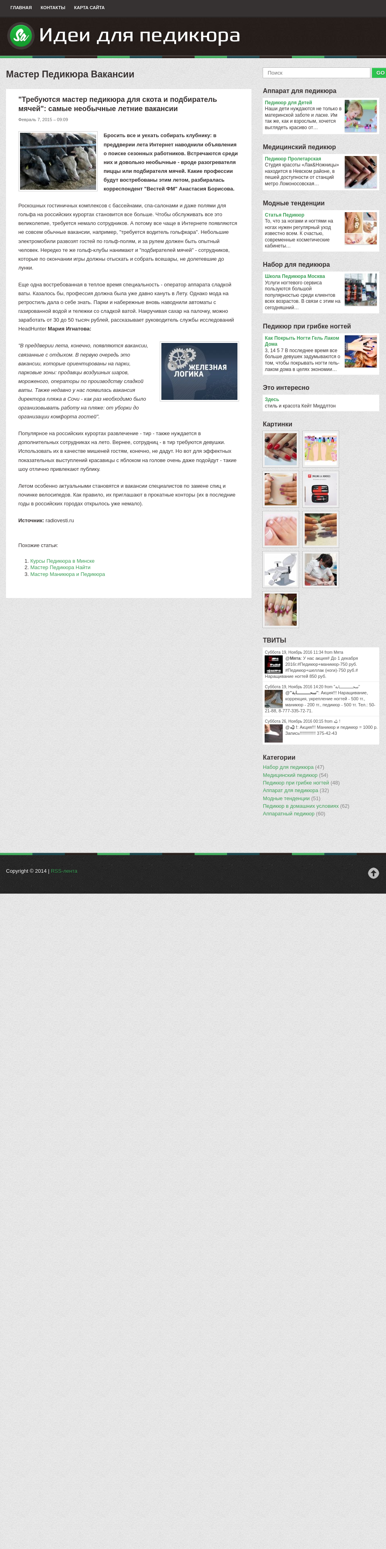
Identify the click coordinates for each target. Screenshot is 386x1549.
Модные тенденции (293, 203)
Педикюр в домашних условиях (306, 806)
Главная (21, 7)
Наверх (373, 873)
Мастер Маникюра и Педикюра (67, 574)
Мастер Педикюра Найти (60, 567)
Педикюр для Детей (320, 103)
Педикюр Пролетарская (320, 159)
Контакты (52, 7)
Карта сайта (89, 7)
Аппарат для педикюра (299, 90)
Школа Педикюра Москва (320, 277)
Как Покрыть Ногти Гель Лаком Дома (320, 341)
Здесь (272, 399)
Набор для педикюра (296, 264)
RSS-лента (64, 871)
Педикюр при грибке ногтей (307, 326)
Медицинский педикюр (299, 147)
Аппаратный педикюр (294, 814)
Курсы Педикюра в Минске (62, 561)
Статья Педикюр (320, 215)
